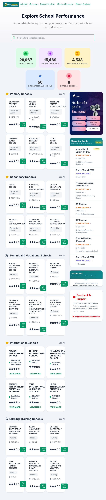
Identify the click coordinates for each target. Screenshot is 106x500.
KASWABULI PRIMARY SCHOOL (34, 141)
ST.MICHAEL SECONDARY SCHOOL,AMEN (35, 221)
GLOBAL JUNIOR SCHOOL (53, 141)
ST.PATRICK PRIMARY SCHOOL (14, 104)
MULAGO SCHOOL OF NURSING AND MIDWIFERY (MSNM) (55, 465)
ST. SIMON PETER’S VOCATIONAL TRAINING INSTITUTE (14, 304)
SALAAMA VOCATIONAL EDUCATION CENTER (55, 303)
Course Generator (65, 4)
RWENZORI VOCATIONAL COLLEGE (55, 265)
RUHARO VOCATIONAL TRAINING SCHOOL (14, 266)
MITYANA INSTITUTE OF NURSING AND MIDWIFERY (15, 430)
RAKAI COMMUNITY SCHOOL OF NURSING (34, 430)
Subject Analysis (47, 4)
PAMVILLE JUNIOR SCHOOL (13, 141)
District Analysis (83, 4)
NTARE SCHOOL (12, 186)
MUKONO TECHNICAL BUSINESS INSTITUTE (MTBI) (34, 267)
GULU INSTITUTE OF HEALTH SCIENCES (15, 464)
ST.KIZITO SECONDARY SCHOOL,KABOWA (57, 221)
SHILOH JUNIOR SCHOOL (33, 104)
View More (15, 374)
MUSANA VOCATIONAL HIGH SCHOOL (56, 187)
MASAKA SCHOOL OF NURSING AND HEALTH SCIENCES (35, 465)
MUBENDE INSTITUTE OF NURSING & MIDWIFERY (56, 430)
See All (62, 94)
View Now (23, 124)
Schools (23, 4)
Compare (33, 4)
